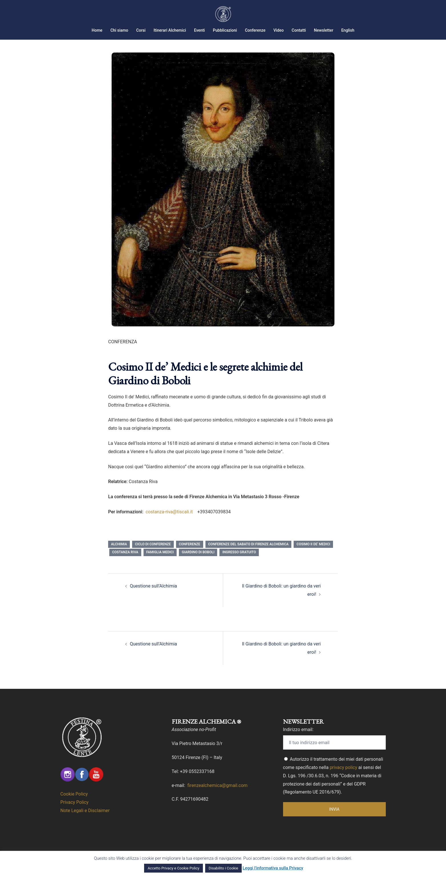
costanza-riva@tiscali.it (170, 519)
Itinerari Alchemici (170, 30)
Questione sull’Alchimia (153, 593)
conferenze (189, 551)
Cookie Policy (74, 801)
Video (278, 30)
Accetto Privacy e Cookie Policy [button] (173, 868)
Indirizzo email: (298, 736)
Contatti (299, 30)
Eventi (199, 30)
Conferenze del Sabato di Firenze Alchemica (248, 551)
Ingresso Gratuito (239, 559)
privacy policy (343, 774)
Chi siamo (119, 30)
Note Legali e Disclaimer (85, 817)
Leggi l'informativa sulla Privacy (273, 868)
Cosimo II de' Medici (313, 551)
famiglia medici (160, 559)
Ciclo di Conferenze (153, 551)
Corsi (141, 30)
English (347, 30)
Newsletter (323, 30)
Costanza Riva (125, 559)
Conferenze (255, 30)
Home (97, 30)
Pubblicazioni (225, 30)
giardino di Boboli (198, 559)
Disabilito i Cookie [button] (223, 868)
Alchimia (119, 551)
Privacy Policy (74, 809)
